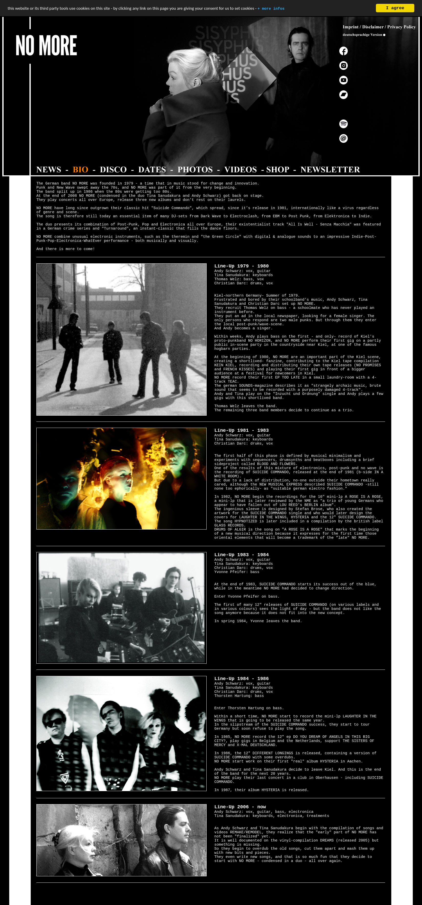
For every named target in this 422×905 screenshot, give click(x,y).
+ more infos (270, 9)
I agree (395, 8)
